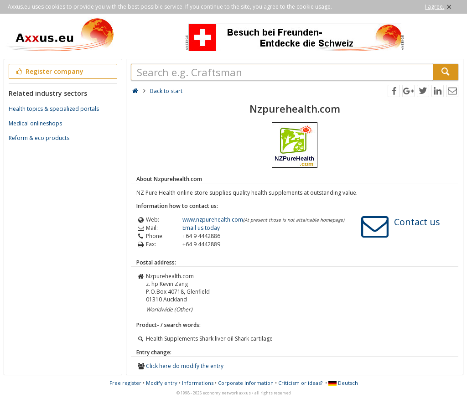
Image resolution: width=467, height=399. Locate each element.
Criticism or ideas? (300, 382)
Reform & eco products (39, 138)
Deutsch (343, 382)
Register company (49, 71)
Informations (197, 382)
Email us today (201, 228)
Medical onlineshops (35, 123)
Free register (125, 382)
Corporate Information (246, 382)
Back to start (166, 91)
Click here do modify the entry (184, 366)
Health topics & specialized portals (54, 109)
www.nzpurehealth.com (212, 219)
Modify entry (161, 382)
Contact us (417, 222)
